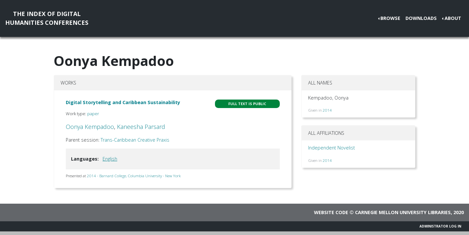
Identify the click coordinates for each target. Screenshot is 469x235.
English (110, 159)
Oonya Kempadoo (90, 127)
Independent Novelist (331, 148)
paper (93, 114)
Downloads (421, 18)
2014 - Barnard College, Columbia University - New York (134, 175)
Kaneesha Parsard (141, 127)
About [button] (453, 18)
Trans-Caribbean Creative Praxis (135, 140)
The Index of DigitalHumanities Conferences (46, 18)
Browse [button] (390, 18)
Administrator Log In (440, 226)
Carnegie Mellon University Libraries (403, 212)
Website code (331, 212)
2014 (327, 110)
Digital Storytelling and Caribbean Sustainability (123, 102)
